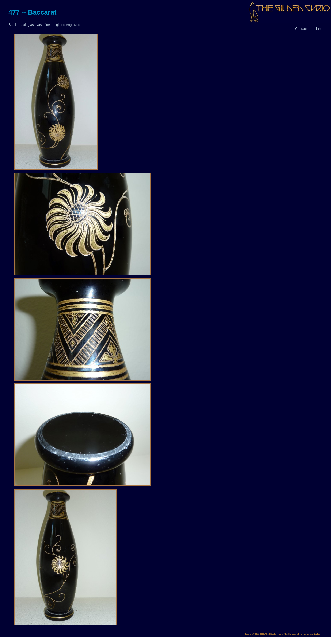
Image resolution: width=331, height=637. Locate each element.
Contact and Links (308, 29)
